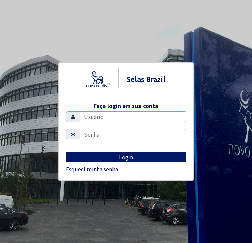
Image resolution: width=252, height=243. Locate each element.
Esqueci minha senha (92, 169)
